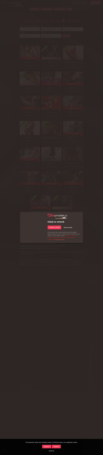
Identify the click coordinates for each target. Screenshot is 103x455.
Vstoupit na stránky (54, 227)
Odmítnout (51, 450)
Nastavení (46, 446)
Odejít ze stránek (68, 227)
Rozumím (56, 446)
